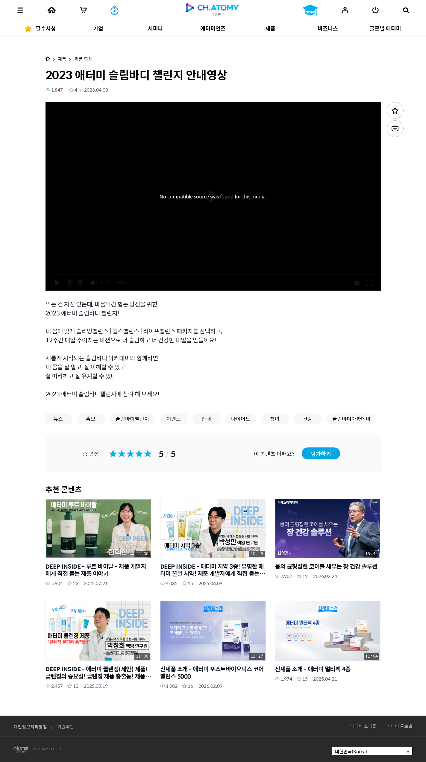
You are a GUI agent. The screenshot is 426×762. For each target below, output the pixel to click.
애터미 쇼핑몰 (363, 725)
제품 (62, 58)
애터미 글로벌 (399, 725)
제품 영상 (83, 58)
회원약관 (65, 726)
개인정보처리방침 (30, 726)
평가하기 (321, 454)
